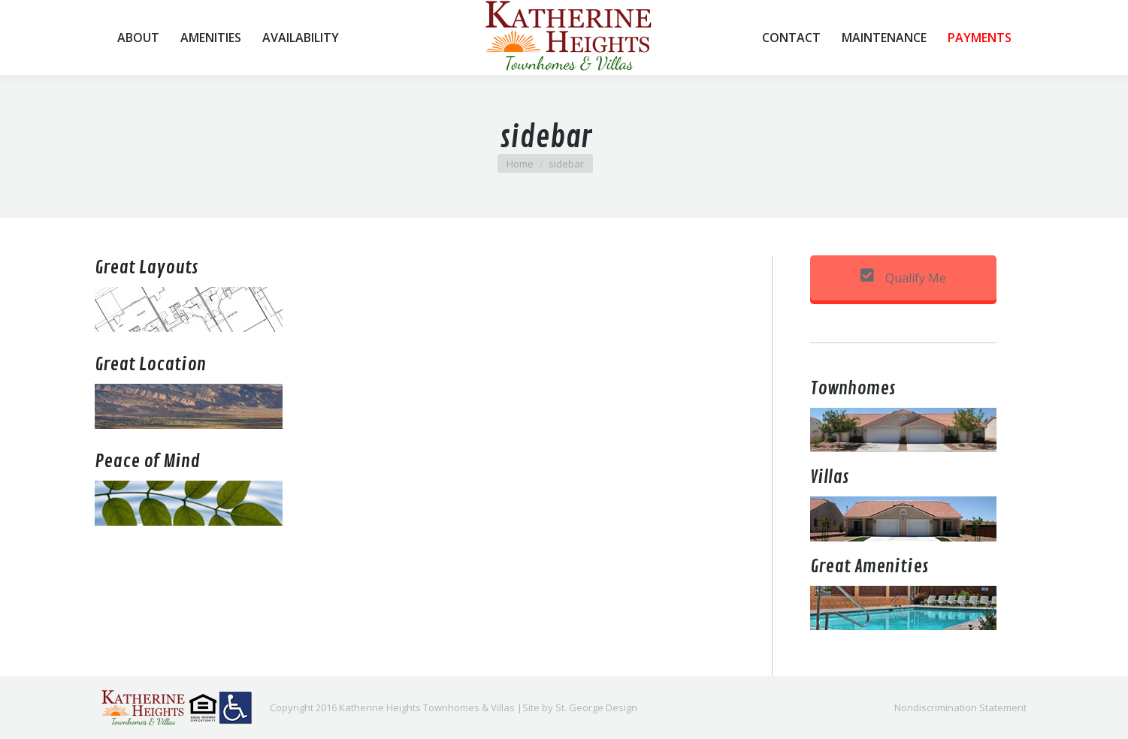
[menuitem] (138, 38)
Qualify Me (903, 278)
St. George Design (596, 707)
